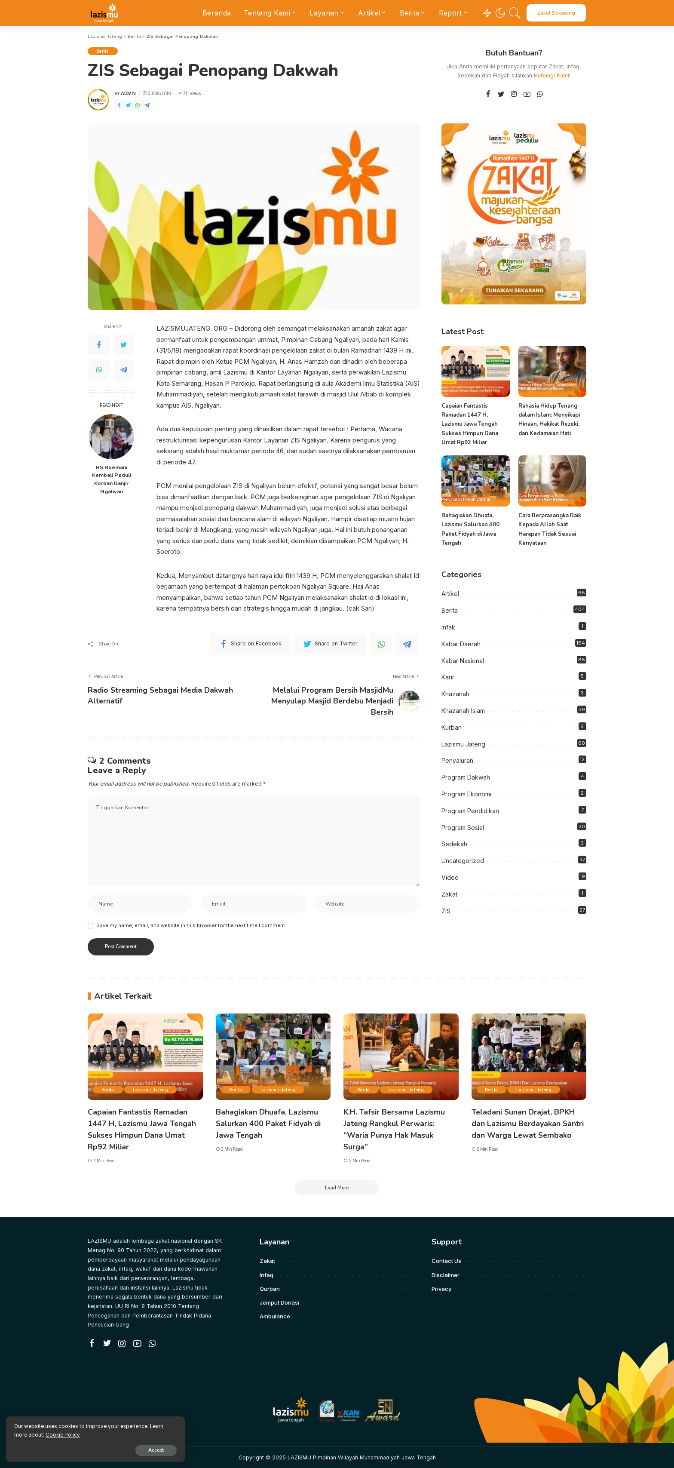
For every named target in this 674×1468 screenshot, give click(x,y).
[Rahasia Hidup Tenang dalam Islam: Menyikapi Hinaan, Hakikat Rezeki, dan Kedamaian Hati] (552, 371)
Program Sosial (462, 827)
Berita (102, 51)
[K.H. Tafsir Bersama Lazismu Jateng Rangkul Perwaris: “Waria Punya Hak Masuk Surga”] (401, 1057)
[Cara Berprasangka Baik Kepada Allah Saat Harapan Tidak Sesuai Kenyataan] (552, 481)
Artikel (450, 593)
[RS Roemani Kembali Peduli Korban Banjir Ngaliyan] (111, 436)
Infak (448, 627)
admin (128, 93)
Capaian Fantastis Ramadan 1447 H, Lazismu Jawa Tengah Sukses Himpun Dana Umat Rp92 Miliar (469, 424)
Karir (447, 677)
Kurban (451, 727)
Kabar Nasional (462, 660)
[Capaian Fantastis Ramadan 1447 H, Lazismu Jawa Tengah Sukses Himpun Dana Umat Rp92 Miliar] (475, 371)
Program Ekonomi (466, 794)
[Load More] (337, 1187)
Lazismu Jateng (463, 743)
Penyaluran (457, 760)
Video (450, 877)
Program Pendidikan (470, 810)
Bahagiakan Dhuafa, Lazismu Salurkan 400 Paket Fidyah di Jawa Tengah (269, 1123)
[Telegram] (147, 105)
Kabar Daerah (461, 644)
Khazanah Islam (463, 710)
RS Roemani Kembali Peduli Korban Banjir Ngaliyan (111, 479)
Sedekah (454, 844)
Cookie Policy (108, 1434)
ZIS (445, 910)
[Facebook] (119, 105)
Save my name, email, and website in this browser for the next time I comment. (191, 926)
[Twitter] (128, 105)
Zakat (449, 894)
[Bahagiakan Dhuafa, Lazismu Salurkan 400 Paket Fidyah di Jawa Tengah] (475, 481)
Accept (106, 1449)
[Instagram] (514, 94)
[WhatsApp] (137, 105)
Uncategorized (462, 860)
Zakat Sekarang (556, 12)
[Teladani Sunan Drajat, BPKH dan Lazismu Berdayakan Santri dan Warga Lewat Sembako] (529, 1057)
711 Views (189, 93)
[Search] (515, 13)
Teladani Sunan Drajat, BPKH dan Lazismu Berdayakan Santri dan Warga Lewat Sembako (528, 1123)
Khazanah (455, 693)
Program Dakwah (465, 777)
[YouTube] (527, 94)
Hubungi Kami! (552, 75)
